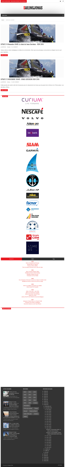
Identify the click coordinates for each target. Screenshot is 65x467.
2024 (35, 400)
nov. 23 (48, 414)
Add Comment (16, 82)
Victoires (36, 413)
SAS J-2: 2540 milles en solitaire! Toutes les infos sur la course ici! (14, 425)
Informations (26, 405)
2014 (30, 392)
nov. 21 (48, 418)
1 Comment (15, 47)
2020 (30, 397)
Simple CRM (10, 465)
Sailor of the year (27, 413)
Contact (35, 402)
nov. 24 (48, 412)
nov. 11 (48, 437)
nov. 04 (48, 447)
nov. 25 (48, 411)
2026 (30, 402)
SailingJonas (32, 8)
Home (2, 20)
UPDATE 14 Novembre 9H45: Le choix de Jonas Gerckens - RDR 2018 (22, 44)
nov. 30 (48, 409)
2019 (25, 397)
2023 (30, 400)
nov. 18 (48, 421)
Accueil (60, 465)
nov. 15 (48, 426)
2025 (25, 402)
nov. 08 (48, 442)
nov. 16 (48, 424)
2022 (25, 400)
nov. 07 (48, 444)
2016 (25, 394)
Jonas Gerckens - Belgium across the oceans (14, 1)
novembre (47, 408)
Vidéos (25, 416)
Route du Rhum (33, 411)
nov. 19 (48, 419)
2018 (35, 394)
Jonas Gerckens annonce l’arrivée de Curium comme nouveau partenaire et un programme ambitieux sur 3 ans (11, 414)
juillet (46, 450)
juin (46, 452)
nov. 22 (48, 416)
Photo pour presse (28, 408)
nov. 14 (48, 427)
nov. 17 (48, 422)
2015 (35, 392)
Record (25, 411)
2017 (30, 394)
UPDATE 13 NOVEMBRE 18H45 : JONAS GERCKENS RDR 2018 (20, 79)
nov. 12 (48, 435)
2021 (35, 397)
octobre (47, 449)
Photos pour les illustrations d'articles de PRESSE (14, 393)
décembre (47, 406)
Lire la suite (4, 55)
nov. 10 (48, 439)
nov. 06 (48, 445)
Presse (36, 408)
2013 (25, 392)
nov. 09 (48, 440)
